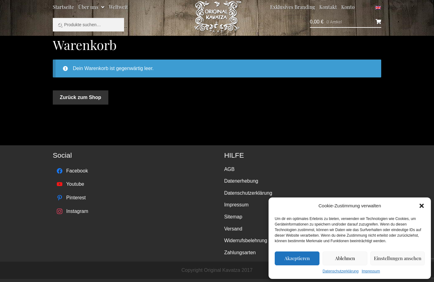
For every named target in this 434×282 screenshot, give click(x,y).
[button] (422, 206)
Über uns (88, 7)
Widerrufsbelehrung (245, 240)
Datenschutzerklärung (341, 271)
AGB (229, 169)
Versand (233, 228)
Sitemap (233, 216)
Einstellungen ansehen (397, 258)
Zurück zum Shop (80, 97)
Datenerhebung (241, 181)
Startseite (63, 7)
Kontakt (328, 7)
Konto (348, 7)
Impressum (371, 271)
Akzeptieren (297, 258)
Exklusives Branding (292, 7)
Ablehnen (345, 258)
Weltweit (118, 7)
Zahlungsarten (240, 252)
